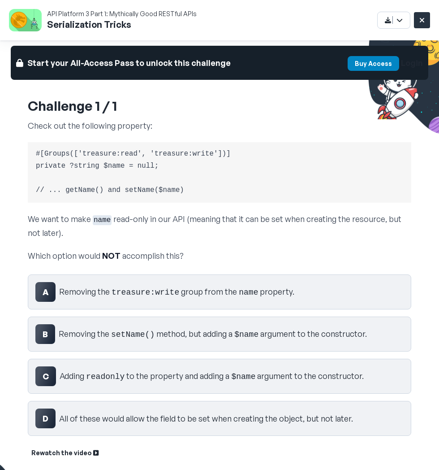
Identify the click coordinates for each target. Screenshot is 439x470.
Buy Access (373, 63)
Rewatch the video (65, 453)
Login (412, 63)
